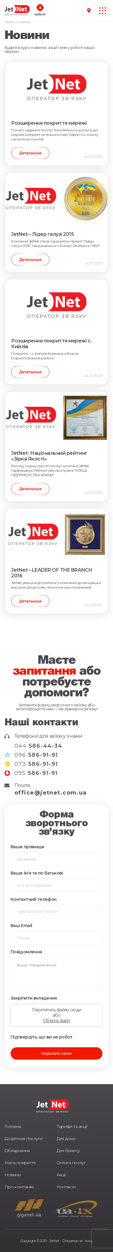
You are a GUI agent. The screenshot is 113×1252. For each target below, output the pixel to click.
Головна (13, 1126)
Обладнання (17, 1150)
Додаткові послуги (23, 1138)
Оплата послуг (71, 1162)
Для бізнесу (68, 1150)
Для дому (66, 1138)
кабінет (40, 14)
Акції (61, 1174)
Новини (12, 1174)
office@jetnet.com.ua (50, 792)
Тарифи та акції (72, 1126)
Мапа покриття (20, 1162)
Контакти (66, 1186)
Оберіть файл (56, 1020)
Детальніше (30, 153)
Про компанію (19, 1186)
